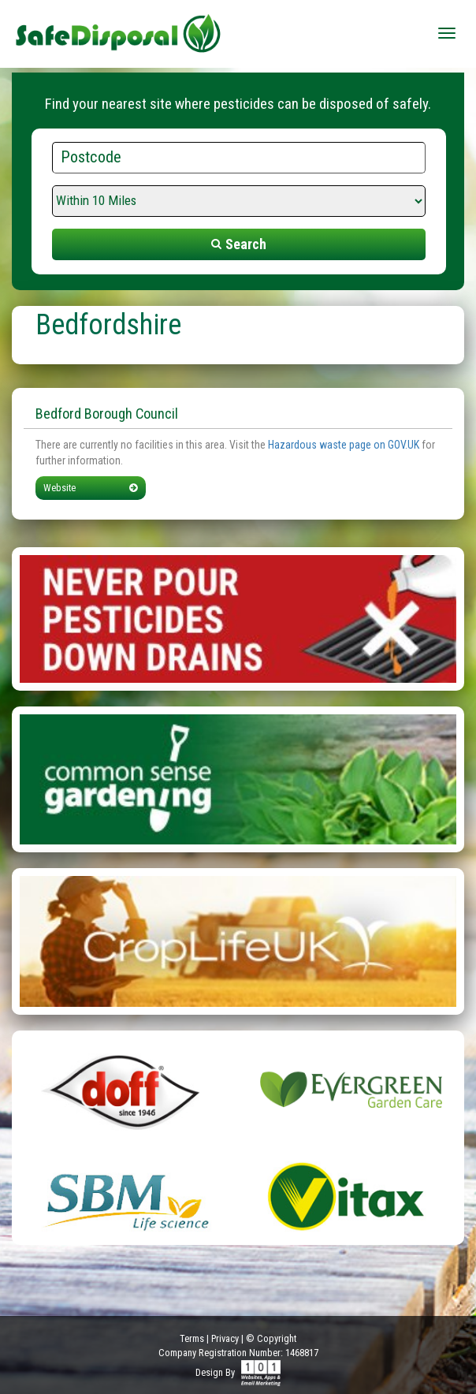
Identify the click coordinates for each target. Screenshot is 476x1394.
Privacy (225, 1338)
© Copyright (271, 1338)
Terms (192, 1338)
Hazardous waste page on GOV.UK (343, 444)
